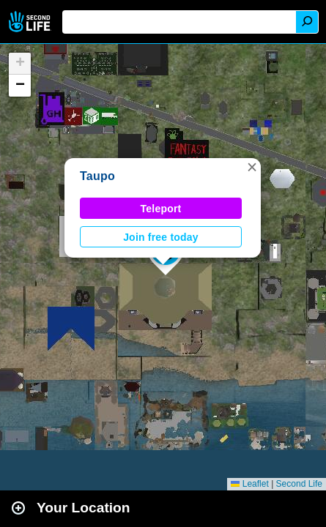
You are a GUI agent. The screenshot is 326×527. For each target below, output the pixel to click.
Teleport (161, 208)
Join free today (161, 237)
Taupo (97, 176)
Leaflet (249, 484)
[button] (252, 167)
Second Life (31, 21)
